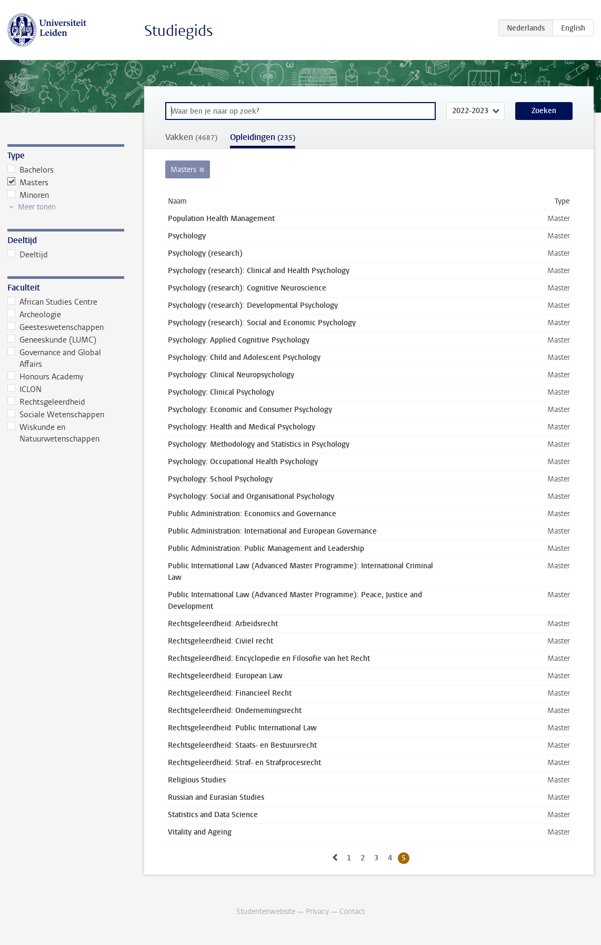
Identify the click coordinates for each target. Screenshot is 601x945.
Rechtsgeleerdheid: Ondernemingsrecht (235, 711)
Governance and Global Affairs (54, 358)
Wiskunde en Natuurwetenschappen (53, 433)
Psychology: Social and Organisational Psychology (251, 496)
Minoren (28, 195)
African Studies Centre (52, 302)
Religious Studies (197, 780)
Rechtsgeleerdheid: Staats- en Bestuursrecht (242, 745)
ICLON (24, 389)
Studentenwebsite (265, 912)
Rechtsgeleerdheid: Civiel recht (220, 641)
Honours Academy (45, 376)
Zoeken (544, 111)
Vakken (191, 137)
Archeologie (34, 314)
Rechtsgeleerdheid (46, 402)
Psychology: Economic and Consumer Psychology (250, 410)
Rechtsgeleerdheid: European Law (225, 676)
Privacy (317, 912)
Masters (27, 182)
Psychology (187, 236)
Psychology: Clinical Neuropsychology (231, 375)
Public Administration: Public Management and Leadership (266, 549)
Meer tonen (37, 207)
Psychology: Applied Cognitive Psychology (238, 340)
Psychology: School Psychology (220, 479)
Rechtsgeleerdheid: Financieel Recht (230, 693)
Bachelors (30, 170)
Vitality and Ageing (200, 832)
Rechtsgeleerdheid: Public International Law (242, 728)
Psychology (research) (205, 253)
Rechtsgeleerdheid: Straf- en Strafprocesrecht (244, 763)
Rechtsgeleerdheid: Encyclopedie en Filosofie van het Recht (269, 658)
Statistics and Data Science (213, 815)
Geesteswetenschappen (55, 327)
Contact (352, 912)
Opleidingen (262, 137)
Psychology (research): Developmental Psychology (253, 305)
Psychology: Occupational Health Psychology (243, 462)
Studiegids (178, 31)
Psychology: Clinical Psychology (221, 392)
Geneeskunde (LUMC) (51, 340)
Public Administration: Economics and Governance (252, 514)
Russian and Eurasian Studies (216, 797)
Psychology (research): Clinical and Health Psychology (258, 271)
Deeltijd (27, 254)
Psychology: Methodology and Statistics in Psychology (258, 444)
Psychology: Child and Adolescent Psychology (244, 358)
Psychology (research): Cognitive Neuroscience (247, 288)
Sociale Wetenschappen (55, 414)
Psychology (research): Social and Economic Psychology (262, 323)
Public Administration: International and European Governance (272, 531)
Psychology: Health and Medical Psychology (241, 427)
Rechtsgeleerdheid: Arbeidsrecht (223, 624)
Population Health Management (221, 219)
